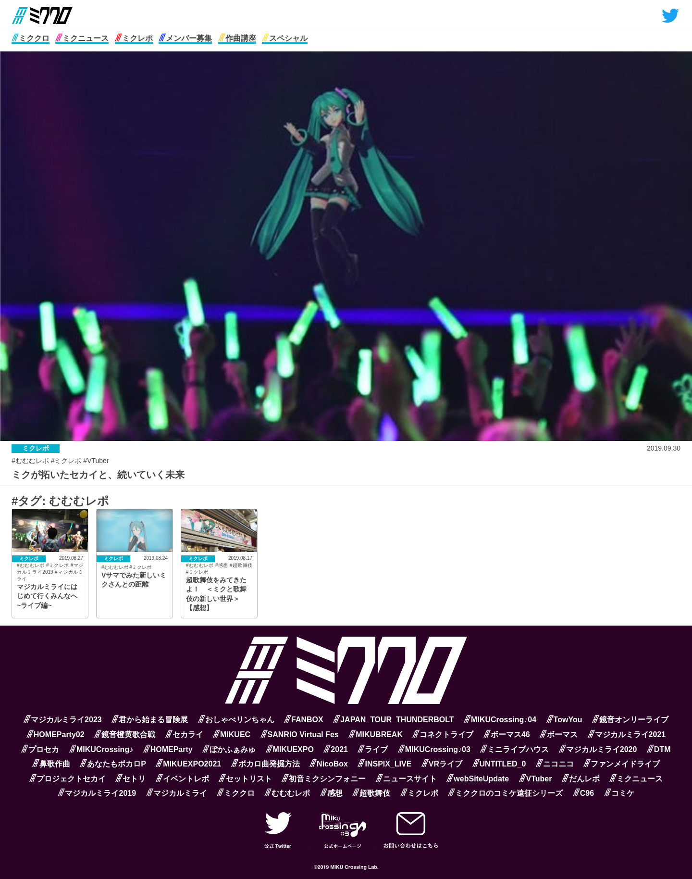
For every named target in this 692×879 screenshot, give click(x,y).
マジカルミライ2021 (627, 734)
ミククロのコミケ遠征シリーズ (505, 793)
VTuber (535, 779)
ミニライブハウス (514, 749)
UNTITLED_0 (499, 764)
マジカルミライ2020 (598, 749)
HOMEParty (168, 749)
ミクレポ (134, 38)
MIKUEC (231, 734)
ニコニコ (555, 764)
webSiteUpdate (477, 779)
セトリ (130, 779)
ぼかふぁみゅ (229, 749)
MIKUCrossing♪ (101, 749)
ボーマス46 (506, 734)
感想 (331, 793)
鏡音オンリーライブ (630, 720)
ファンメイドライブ (621, 764)
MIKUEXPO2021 (188, 764)
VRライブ (441, 764)
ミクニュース (82, 38)
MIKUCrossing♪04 (500, 720)
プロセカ (40, 749)
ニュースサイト (406, 779)
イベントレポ (182, 779)
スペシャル (285, 38)
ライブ (373, 749)
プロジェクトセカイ (67, 779)
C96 (583, 793)
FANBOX (303, 720)
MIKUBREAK (375, 734)
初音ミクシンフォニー (324, 779)
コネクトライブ (442, 734)
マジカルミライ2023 (63, 720)
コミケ (619, 793)
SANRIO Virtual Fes (299, 734)
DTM (659, 749)
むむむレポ (287, 793)
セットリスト (245, 779)
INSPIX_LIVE (384, 764)
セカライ (184, 734)
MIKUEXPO (290, 749)
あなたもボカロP (113, 764)
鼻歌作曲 (51, 764)
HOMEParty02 (55, 734)
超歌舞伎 (371, 793)
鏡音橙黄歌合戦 (124, 734)
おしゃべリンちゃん (236, 720)
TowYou (564, 720)
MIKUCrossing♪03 (434, 749)
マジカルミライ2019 (97, 793)
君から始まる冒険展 (149, 720)
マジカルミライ (176, 793)
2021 (335, 749)
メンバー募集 (185, 38)
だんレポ (581, 779)
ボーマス (559, 734)
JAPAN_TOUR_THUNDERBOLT (393, 720)
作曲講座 (237, 38)
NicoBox (328, 764)
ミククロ (30, 38)
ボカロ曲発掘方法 (265, 764)
